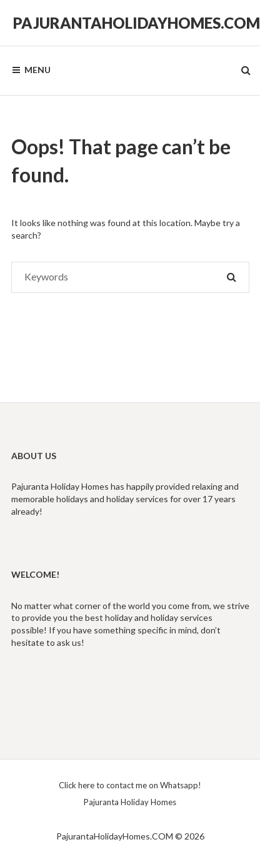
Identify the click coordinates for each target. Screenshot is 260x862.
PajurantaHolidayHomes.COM (136, 23)
